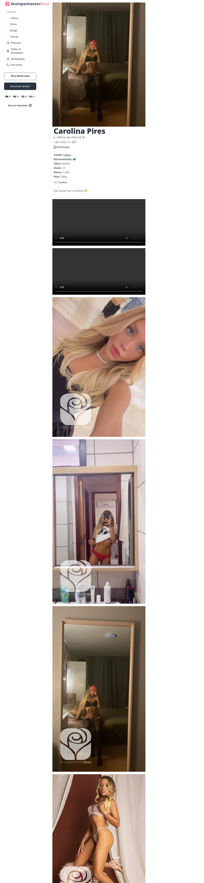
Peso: (57, 176)
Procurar (14, 43)
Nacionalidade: (63, 159)
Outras (14, 36)
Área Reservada (20, 76)
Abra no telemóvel (20, 105)
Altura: (58, 172)
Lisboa (14, 18)
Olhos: (58, 163)
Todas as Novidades (15, 50)
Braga (13, 30)
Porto (13, 24)
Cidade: (58, 155)
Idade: (58, 168)
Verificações (16, 59)
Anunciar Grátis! (20, 86)
